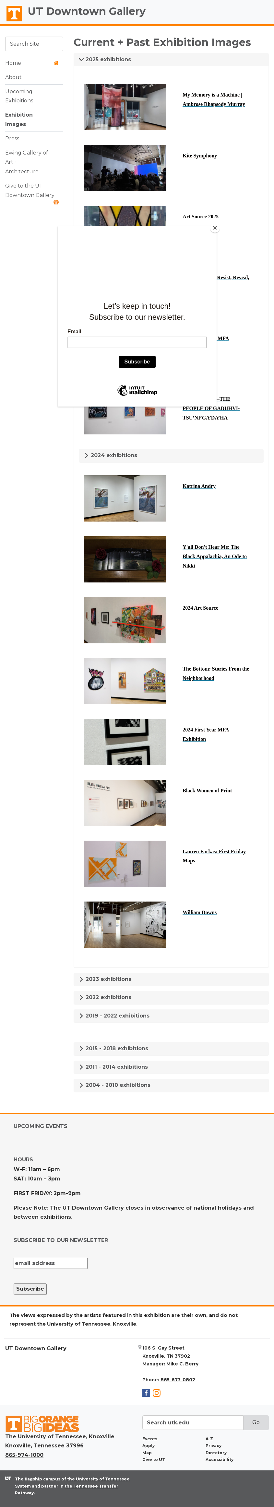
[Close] (215, 228)
